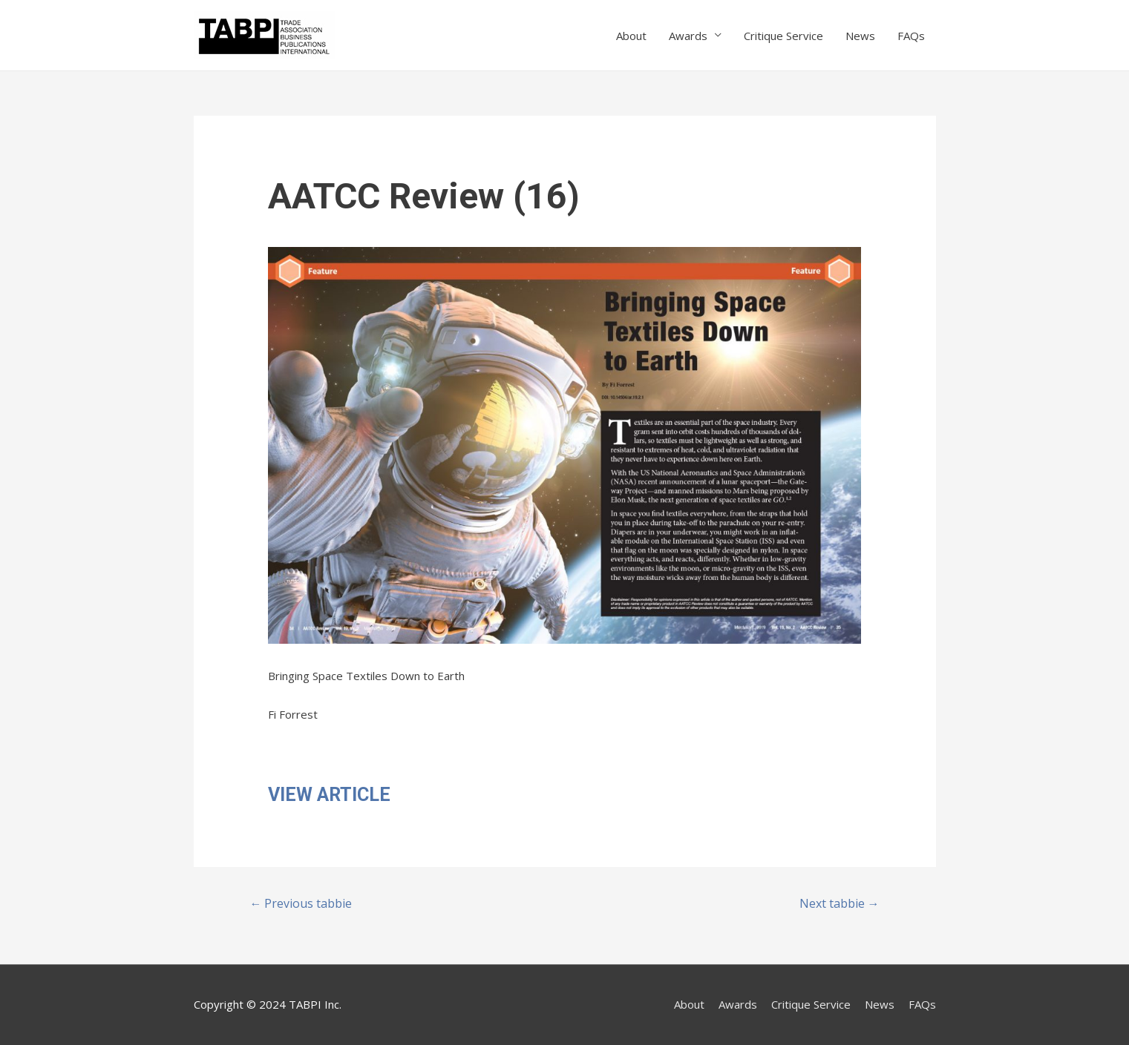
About (631, 35)
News (860, 35)
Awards (688, 35)
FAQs (911, 35)
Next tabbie (839, 903)
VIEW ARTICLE (329, 794)
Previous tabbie (300, 903)
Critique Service (783, 35)
